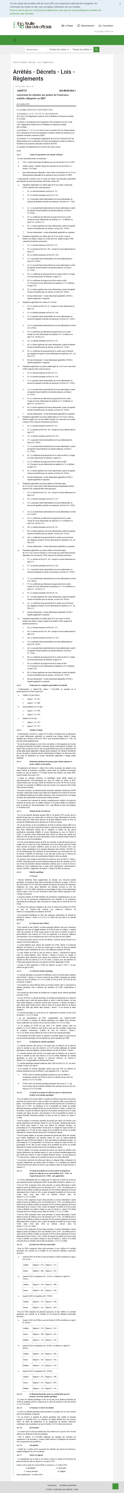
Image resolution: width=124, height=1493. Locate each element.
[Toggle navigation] (15, 40)
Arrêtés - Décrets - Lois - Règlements (36, 62)
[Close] (120, 3)
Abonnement (85, 25)
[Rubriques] (59, 49)
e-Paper (67, 25)
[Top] (115, 1486)
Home (16, 62)
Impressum (52, 1485)
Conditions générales (68, 1485)
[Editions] (81, 49)
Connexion (105, 25)
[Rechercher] (96, 49)
